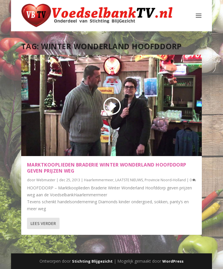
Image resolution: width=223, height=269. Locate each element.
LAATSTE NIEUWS (129, 179)
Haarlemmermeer (99, 179)
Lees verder (43, 223)
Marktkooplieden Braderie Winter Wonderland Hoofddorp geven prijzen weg (106, 168)
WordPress (173, 261)
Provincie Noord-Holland (165, 179)
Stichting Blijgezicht (92, 261)
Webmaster (45, 179)
